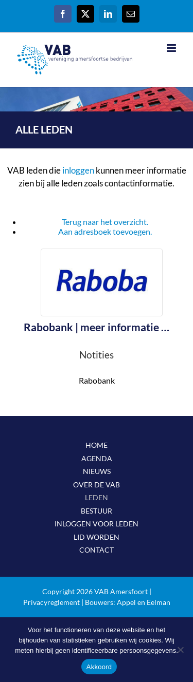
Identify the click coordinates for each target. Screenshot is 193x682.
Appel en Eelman (143, 602)
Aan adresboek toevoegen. (105, 231)
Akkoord (99, 667)
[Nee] (180, 650)
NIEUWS (97, 471)
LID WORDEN (96, 537)
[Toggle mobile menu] (172, 48)
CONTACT (96, 549)
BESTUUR (96, 510)
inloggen (78, 170)
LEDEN (96, 497)
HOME (96, 445)
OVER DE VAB (96, 484)
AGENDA (96, 458)
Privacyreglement (51, 602)
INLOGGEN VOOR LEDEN (96, 523)
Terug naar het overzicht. (105, 221)
